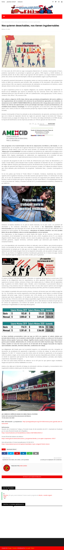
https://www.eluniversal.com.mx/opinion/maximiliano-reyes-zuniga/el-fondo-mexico (26, 444)
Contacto (20, 1)
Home (3, 1)
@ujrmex (5, 495)
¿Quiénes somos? (11, 1)
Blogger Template (12, 548)
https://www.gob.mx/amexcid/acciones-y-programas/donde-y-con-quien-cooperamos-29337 (29, 438)
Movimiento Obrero (10, 22)
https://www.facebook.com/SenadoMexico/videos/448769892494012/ (22, 433)
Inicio (3, 22)
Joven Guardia (23, 465)
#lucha (40, 495)
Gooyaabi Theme (29, 548)
